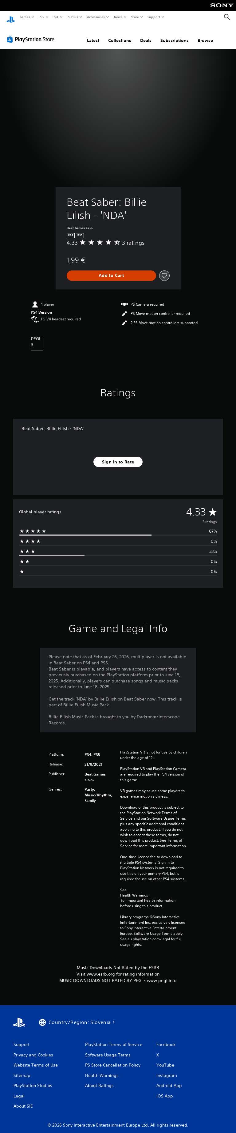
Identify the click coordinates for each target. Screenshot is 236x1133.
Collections (119, 34)
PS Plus (72, 17)
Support (153, 17)
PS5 (41, 17)
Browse (205, 34)
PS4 (55, 17)
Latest (93, 34)
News (118, 17)
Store (135, 17)
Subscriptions (174, 34)
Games (24, 17)
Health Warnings (134, 889)
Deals (145, 34)
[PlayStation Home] (11, 17)
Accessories (95, 17)
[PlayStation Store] (32, 33)
